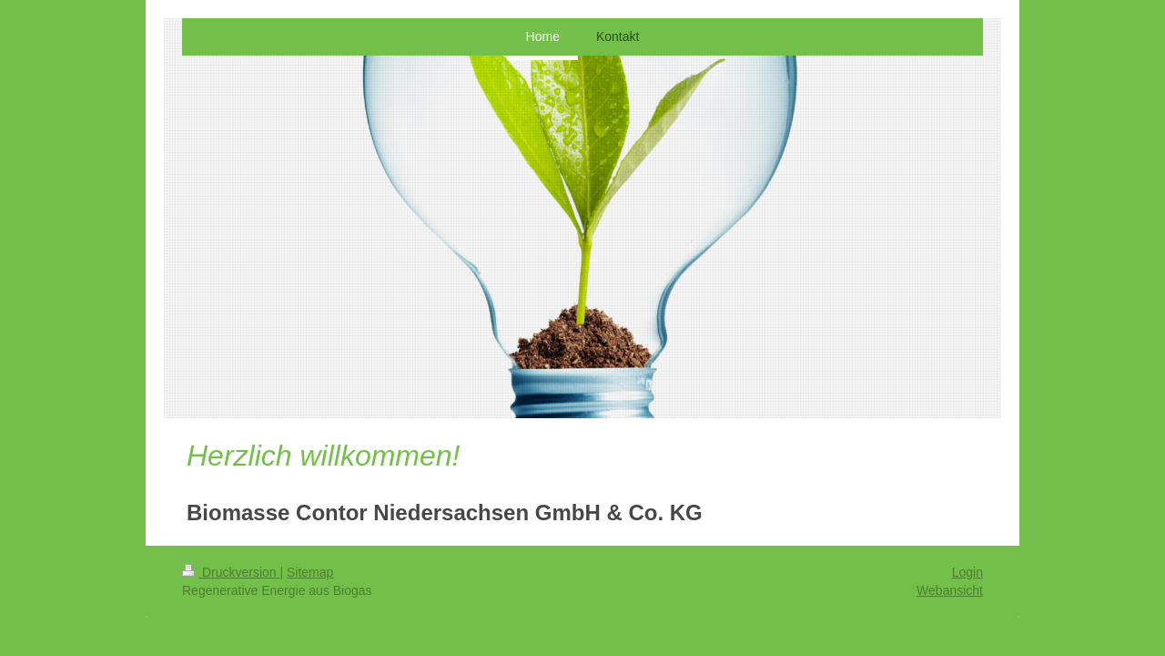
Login (967, 572)
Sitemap (310, 572)
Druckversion (230, 572)
